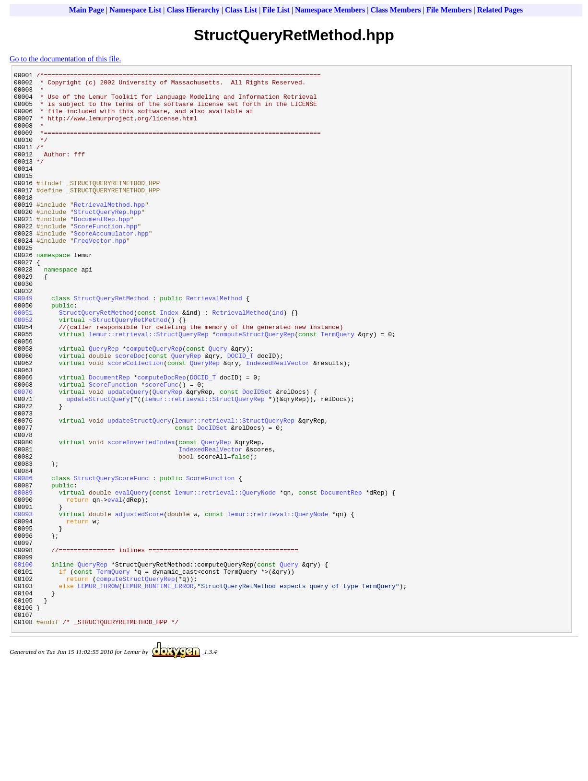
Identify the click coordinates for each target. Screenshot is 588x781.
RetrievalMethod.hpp (109, 231)
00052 (23, 370)
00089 (23, 577)
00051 (23, 361)
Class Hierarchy (192, 10)
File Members (449, 10)
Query (218, 404)
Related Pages (500, 10)
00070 (23, 456)
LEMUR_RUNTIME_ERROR (157, 689)
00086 (23, 560)
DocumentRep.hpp (102, 249)
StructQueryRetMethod (111, 344)
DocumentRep (109, 439)
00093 (23, 603)
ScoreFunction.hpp (106, 257)
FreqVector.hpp (100, 275)
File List (275, 10)
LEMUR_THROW (98, 689)
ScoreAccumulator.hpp (111, 266)
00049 (23, 344)
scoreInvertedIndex (141, 516)
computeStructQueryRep (255, 387)
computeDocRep (161, 439)
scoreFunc (161, 447)
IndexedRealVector (278, 421)
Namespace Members (330, 10)
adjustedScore (139, 603)
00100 (23, 663)
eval (114, 585)
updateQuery (128, 456)
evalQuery (132, 577)
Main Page (86, 10)
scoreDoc (130, 413)
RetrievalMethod (214, 344)
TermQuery (337, 387)
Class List (241, 10)
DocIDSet (257, 456)
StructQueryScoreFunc (111, 560)
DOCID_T (240, 413)
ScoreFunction (113, 447)
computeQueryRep (154, 404)
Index (169, 361)
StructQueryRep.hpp (107, 240)
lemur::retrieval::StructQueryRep (149, 387)
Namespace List (135, 10)
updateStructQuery (98, 465)
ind (277, 361)
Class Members (395, 10)
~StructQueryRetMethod (128, 370)
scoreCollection (135, 421)
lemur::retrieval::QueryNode (225, 577)
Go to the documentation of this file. (65, 59)
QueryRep (103, 404)
